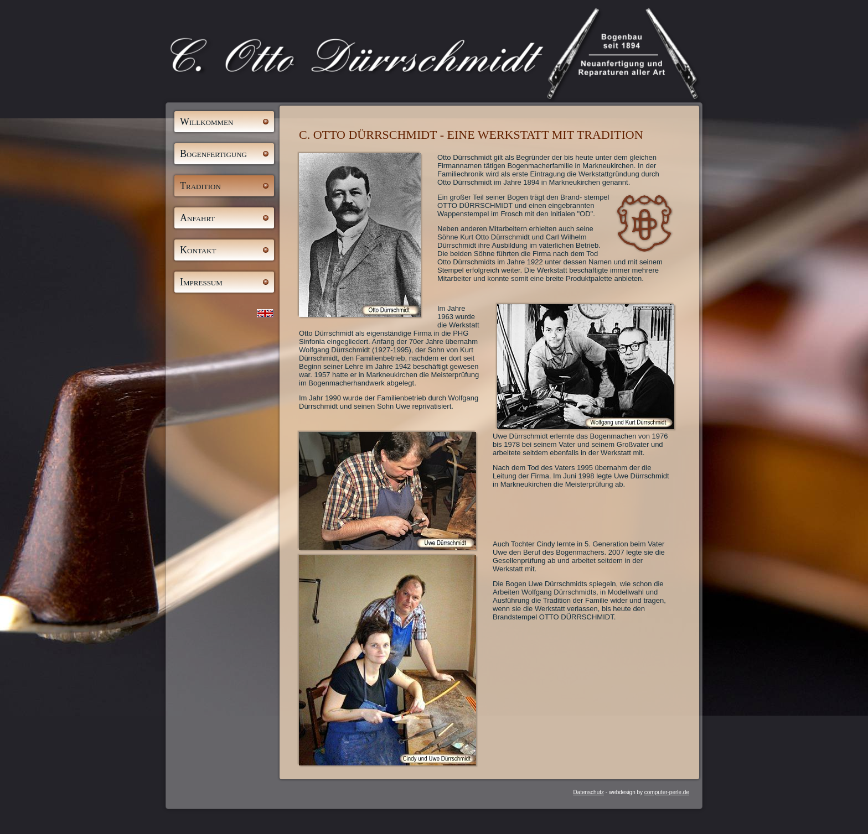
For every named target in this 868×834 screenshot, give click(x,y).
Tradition (200, 185)
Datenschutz (588, 792)
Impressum (201, 282)
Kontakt (198, 250)
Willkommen (206, 121)
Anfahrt (197, 217)
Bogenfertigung (213, 153)
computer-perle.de (666, 792)
